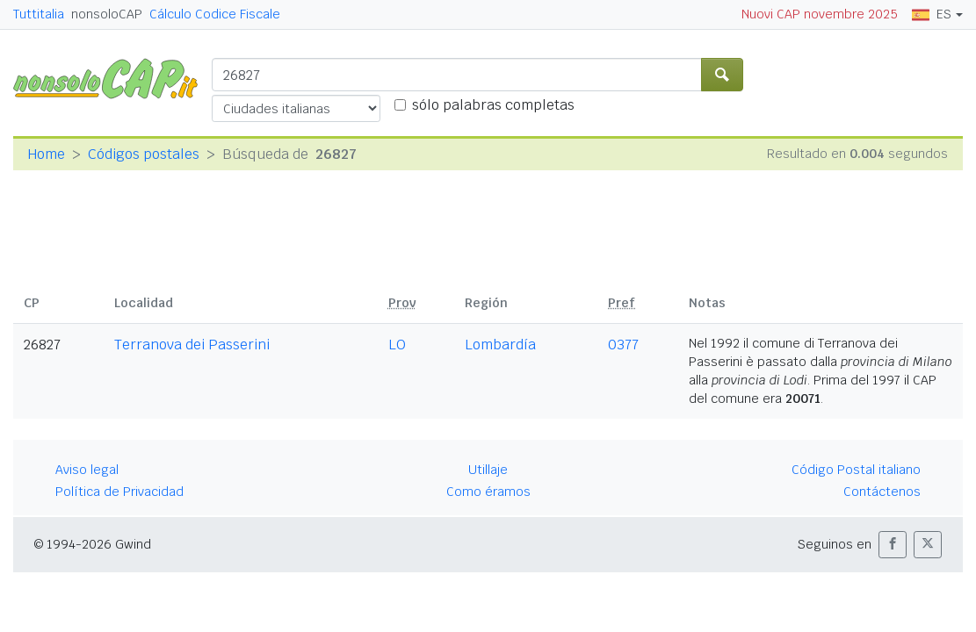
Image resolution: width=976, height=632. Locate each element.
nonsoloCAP (106, 14)
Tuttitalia (38, 14)
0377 (623, 344)
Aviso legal (87, 470)
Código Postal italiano (856, 470)
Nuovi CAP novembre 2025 (819, 14)
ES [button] (931, 14)
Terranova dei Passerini (192, 344)
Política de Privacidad (119, 491)
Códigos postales (143, 154)
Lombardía (500, 344)
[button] (892, 544)
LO (397, 344)
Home (46, 154)
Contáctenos (882, 491)
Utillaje (488, 470)
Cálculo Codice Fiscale (214, 14)
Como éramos (488, 491)
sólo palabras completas (493, 105)
